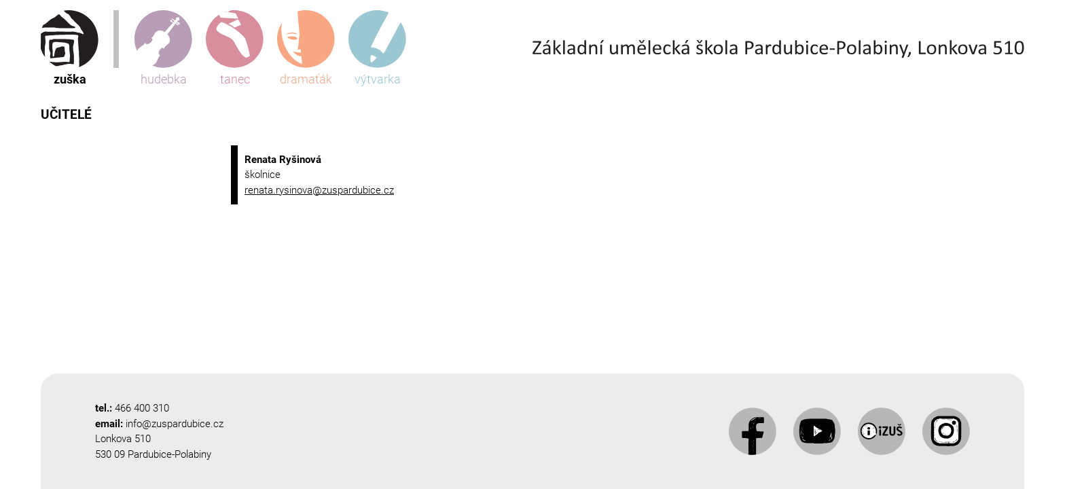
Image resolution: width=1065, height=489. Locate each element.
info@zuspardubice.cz (174, 424)
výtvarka (377, 48)
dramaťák (306, 48)
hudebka (163, 48)
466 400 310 (142, 408)
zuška (69, 48)
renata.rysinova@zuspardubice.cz (319, 190)
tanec (235, 48)
